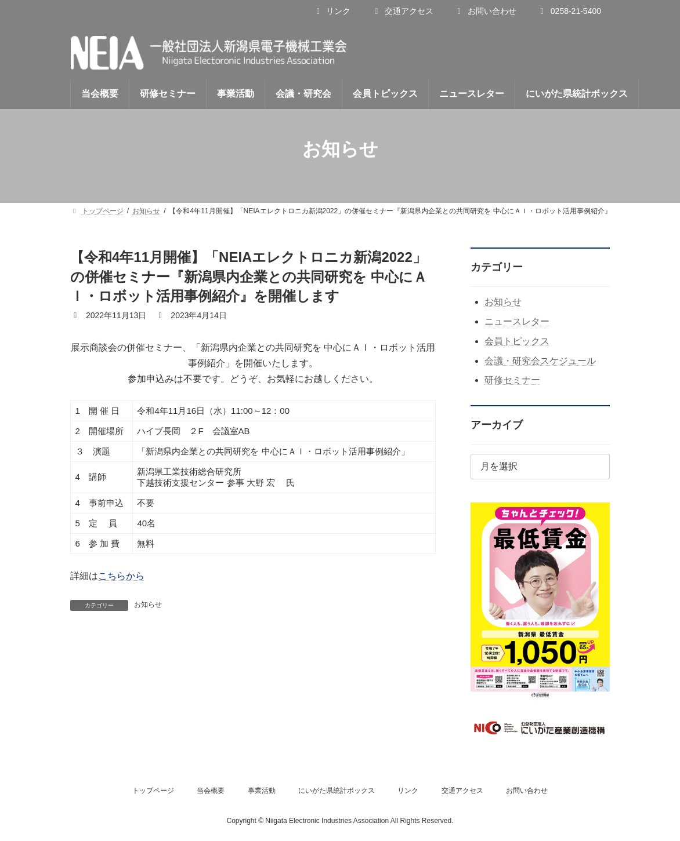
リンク (331, 11)
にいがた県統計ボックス (336, 791)
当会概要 (211, 791)
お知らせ (148, 604)
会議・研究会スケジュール (540, 361)
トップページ (153, 791)
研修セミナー (512, 380)
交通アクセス (402, 11)
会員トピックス (516, 341)
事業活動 (262, 791)
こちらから (121, 576)
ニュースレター (516, 321)
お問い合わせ (485, 11)
